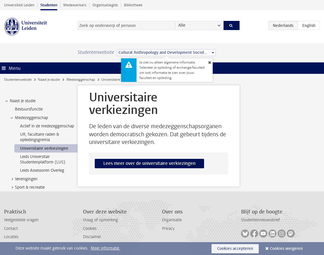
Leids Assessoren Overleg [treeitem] (42, 170)
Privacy (168, 228)
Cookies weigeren (286, 248)
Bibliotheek (133, 5)
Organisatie (172, 220)
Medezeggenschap (80, 79)
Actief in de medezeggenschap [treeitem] (47, 126)
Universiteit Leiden (19, 5)
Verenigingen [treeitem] (23, 179)
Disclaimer (92, 237)
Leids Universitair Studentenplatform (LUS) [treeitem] (42, 159)
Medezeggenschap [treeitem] (28, 118)
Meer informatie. (105, 248)
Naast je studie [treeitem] (19, 101)
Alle (181, 25)
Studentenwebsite (17, 79)
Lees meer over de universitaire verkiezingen (149, 163)
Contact (11, 228)
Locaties (11, 237)
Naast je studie (49, 79)
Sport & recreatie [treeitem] (27, 187)
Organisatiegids (105, 5)
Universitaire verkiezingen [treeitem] (44, 148)
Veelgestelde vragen (21, 220)
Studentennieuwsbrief (260, 220)
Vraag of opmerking (100, 220)
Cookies (89, 228)
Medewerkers (74, 5)
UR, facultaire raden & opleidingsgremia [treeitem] (39, 137)
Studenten (48, 5)
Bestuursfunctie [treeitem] (29, 109)
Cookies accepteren (235, 248)
